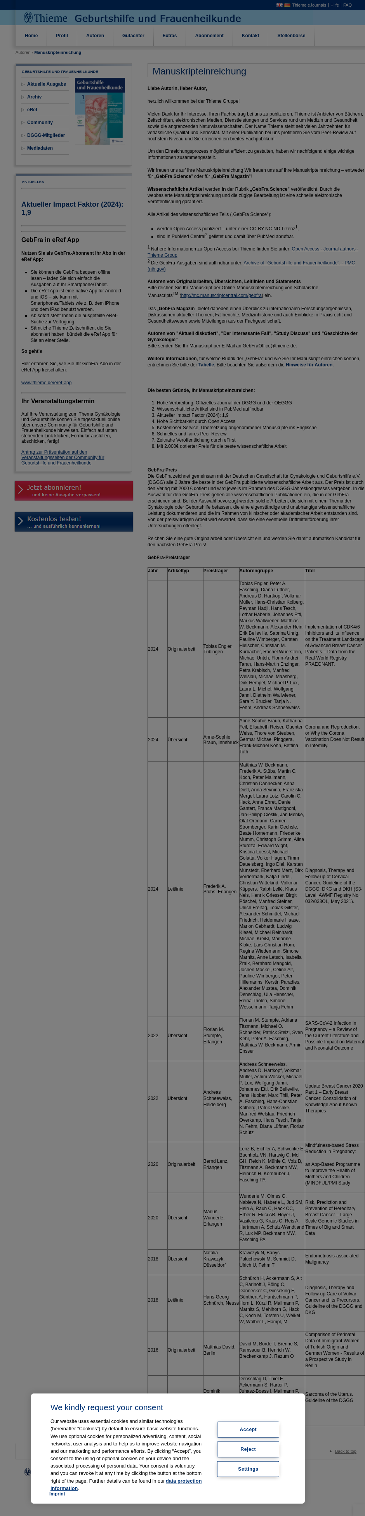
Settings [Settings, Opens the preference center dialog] (248, 1468)
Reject (248, 1449)
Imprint (57, 1494)
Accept (248, 1429)
